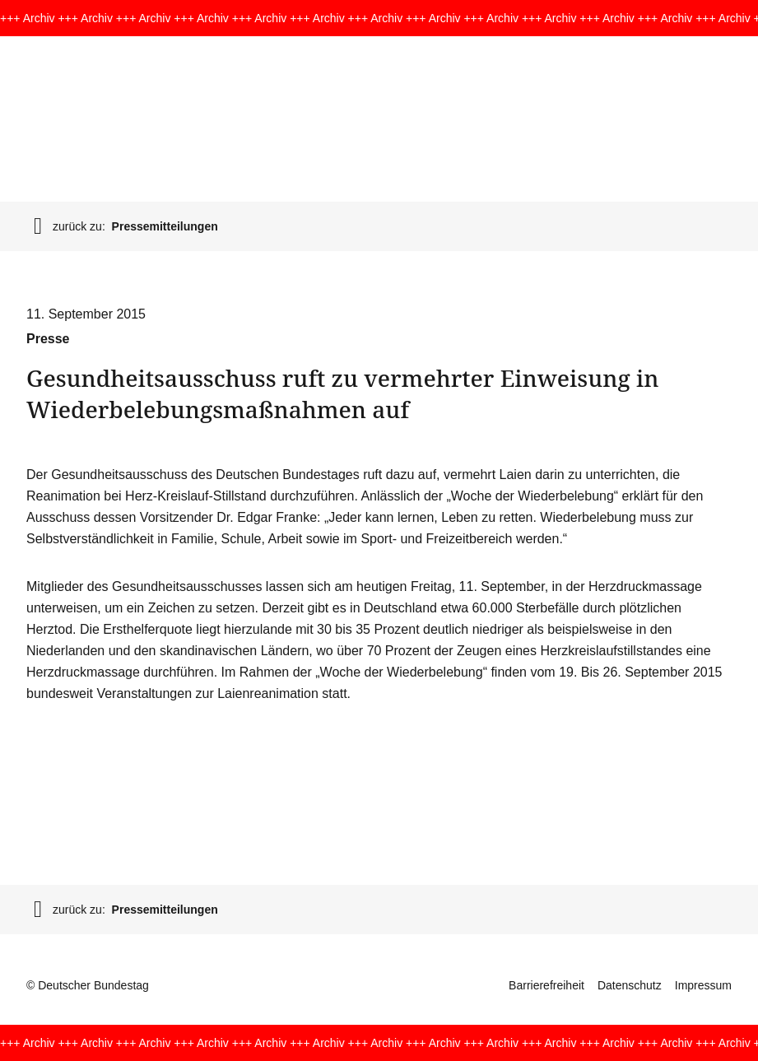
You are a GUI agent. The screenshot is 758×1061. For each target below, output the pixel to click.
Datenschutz (630, 985)
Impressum (703, 985)
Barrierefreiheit (546, 985)
